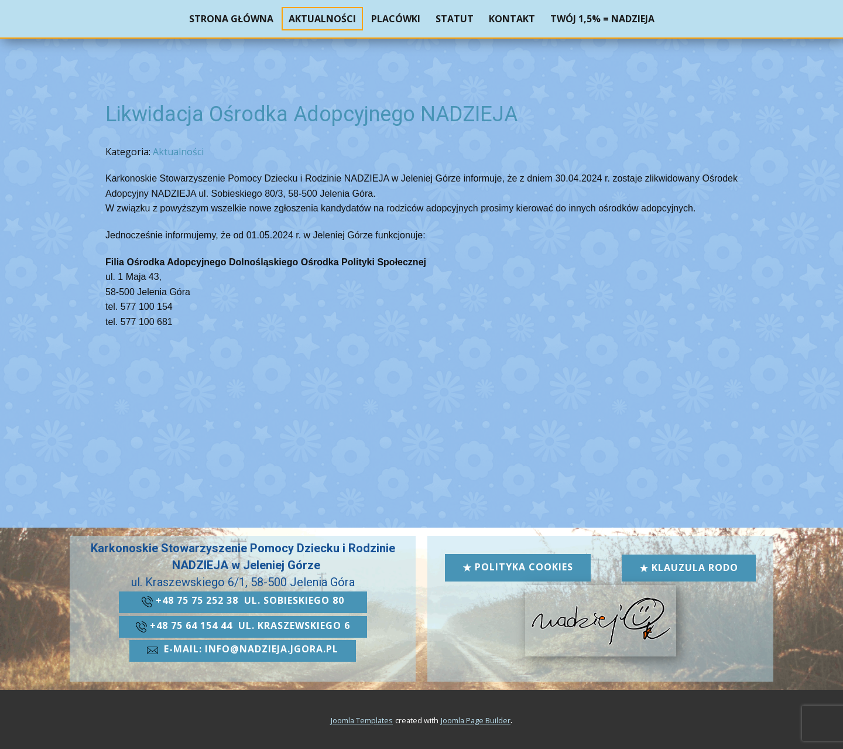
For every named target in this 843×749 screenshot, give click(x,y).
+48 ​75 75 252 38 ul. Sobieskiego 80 (243, 601)
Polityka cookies (517, 567)
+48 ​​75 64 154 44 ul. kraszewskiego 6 (243, 626)
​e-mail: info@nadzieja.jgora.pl (242, 650)
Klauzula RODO (688, 567)
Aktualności (178, 151)
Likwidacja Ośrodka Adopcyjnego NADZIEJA (311, 114)
